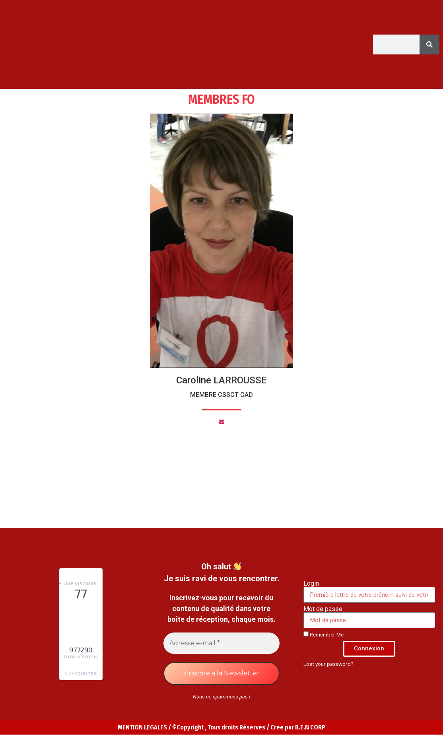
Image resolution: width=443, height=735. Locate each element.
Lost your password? (328, 664)
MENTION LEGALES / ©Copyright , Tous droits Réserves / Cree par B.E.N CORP (221, 727)
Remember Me (323, 634)
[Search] (429, 44)
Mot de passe (322, 609)
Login (311, 583)
